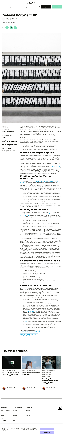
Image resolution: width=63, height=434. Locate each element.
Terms (14, 413)
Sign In (46, 7)
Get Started (4, 421)
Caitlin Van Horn (11, 388)
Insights (30, 7)
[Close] (61, 429)
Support (3, 416)
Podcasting (24, 7)
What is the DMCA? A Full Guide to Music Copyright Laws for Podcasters (8, 151)
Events (34, 7)
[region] (31, 429)
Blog (2, 413)
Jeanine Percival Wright (12, 18)
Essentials (3, 22)
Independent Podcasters (46, 373)
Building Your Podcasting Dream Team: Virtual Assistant (50, 382)
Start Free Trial (57, 7)
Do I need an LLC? (25, 336)
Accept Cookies (47, 432)
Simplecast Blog (6, 7)
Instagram (27, 416)
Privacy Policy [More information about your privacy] (11, 431)
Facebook (27, 411)
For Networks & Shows (46, 375)
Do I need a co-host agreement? (29, 334)
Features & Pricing (5, 411)
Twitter (27, 413)
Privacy (15, 416)
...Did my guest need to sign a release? (30, 332)
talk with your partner (33, 312)
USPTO (26, 322)
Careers (15, 411)
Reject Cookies (47, 429)
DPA (14, 421)
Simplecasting (16, 7)
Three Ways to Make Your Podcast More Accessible (10, 375)
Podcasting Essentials (11, 22)
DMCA (14, 418)
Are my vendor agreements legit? (29, 335)
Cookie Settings (17, 423)
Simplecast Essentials (51, 371)
